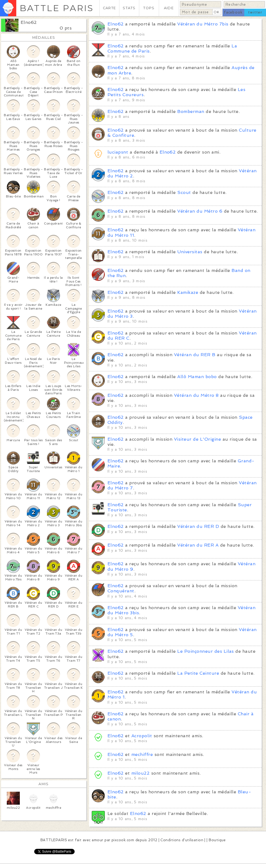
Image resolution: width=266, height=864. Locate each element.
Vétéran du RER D (198, 526)
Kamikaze (187, 292)
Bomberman (190, 111)
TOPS (148, 8)
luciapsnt (117, 152)
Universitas (189, 251)
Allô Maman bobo (197, 376)
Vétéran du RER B (195, 354)
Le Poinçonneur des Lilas (205, 651)
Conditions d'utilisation (181, 840)
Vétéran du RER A (197, 545)
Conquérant (120, 590)
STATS (129, 8)
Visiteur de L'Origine (197, 439)
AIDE (169, 8)
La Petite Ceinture (198, 673)
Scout (184, 192)
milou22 (140, 773)
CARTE (109, 8)
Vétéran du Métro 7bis (202, 24)
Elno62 (29, 22)
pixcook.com (123, 840)
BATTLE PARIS (57, 8)
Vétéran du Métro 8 (196, 395)
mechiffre (142, 754)
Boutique (217, 840)
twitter (255, 12)
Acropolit (141, 735)
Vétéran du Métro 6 (199, 211)
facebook (233, 12)
